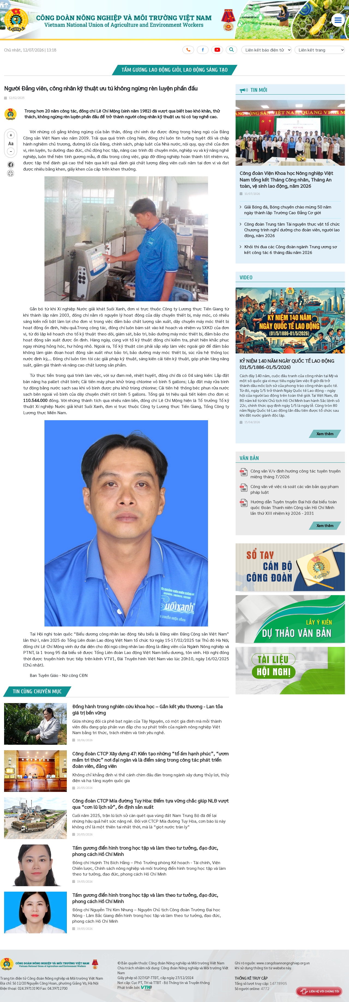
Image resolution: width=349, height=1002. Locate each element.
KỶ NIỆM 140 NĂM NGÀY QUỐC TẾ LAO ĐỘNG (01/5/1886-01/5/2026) (287, 364)
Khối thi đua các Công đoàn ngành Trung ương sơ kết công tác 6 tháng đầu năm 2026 (290, 249)
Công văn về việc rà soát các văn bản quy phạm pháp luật (295, 489)
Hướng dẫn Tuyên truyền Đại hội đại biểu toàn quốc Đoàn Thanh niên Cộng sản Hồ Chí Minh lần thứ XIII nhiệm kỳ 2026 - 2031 (294, 507)
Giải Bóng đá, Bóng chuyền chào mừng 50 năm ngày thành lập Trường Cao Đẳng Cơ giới (287, 209)
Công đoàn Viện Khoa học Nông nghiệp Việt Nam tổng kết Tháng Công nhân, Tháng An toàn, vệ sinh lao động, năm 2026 (286, 179)
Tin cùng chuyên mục (37, 691)
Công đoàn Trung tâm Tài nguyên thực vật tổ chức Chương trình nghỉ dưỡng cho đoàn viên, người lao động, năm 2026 (292, 229)
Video (246, 277)
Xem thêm (325, 433)
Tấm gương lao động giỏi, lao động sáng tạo (175, 70)
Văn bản (249, 458)
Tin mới (253, 90)
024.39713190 (29, 988)
